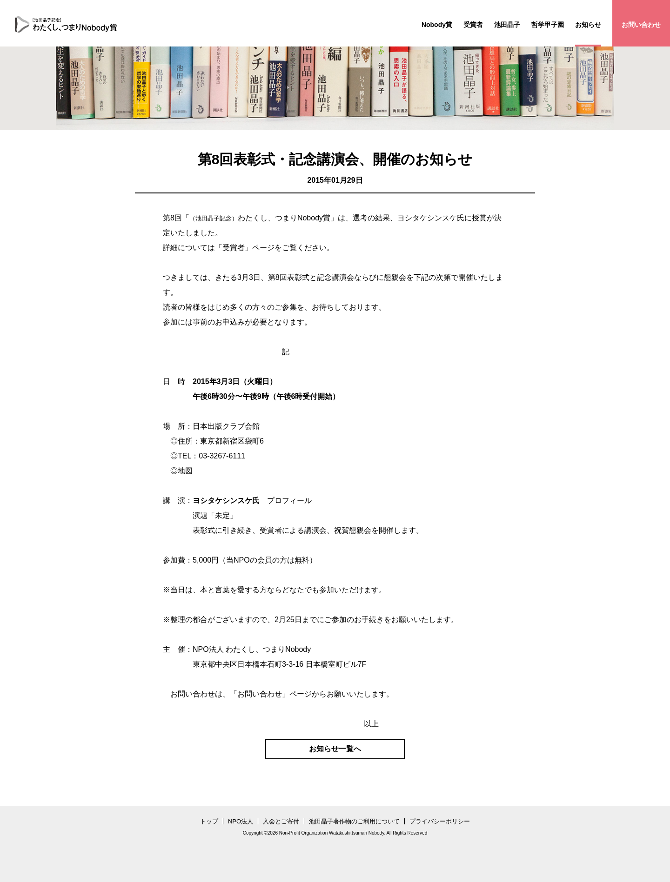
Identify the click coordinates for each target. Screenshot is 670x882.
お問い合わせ (641, 24)
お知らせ (588, 24)
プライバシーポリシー (439, 821)
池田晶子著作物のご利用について (354, 821)
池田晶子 (507, 24)
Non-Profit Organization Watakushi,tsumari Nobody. (332, 833)
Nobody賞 (437, 24)
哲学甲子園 (547, 24)
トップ (209, 821)
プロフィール (289, 500)
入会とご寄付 (281, 821)
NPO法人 (240, 821)
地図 (185, 471)
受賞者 (473, 24)
